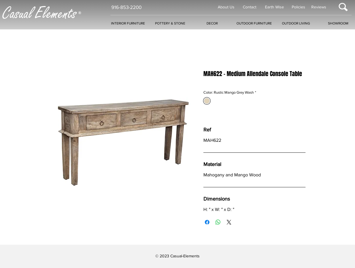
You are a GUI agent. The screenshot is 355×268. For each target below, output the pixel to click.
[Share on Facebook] (207, 222)
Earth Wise (274, 7)
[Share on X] (229, 222)
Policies (298, 7)
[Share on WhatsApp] (218, 222)
